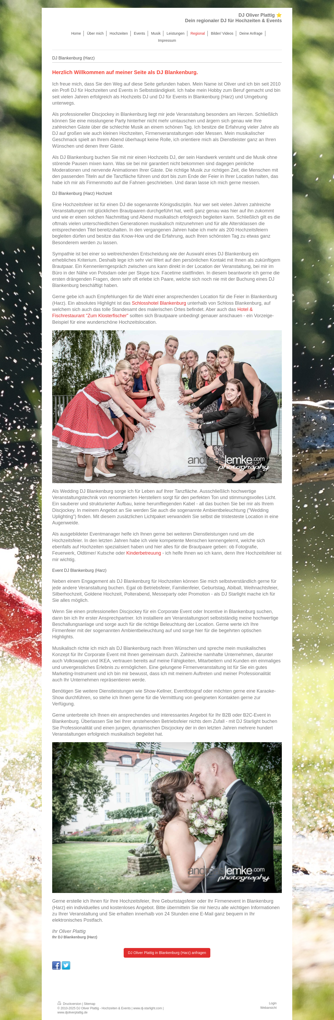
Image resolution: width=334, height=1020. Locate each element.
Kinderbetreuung (143, 553)
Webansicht (268, 1008)
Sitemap (89, 1004)
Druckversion (69, 1004)
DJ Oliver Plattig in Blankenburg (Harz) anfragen (167, 953)
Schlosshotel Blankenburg (159, 303)
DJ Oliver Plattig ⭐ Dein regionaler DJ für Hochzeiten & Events (233, 18)
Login (273, 1003)
